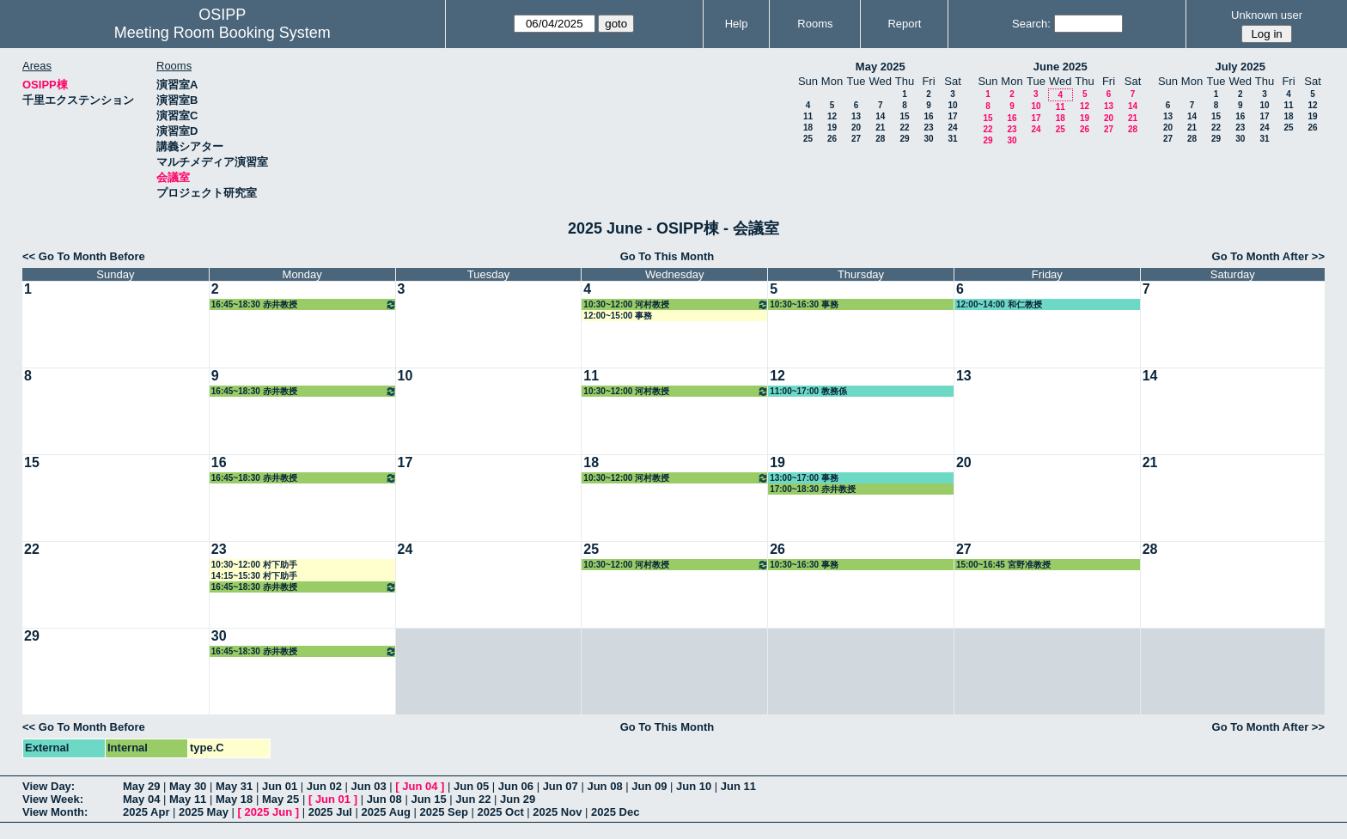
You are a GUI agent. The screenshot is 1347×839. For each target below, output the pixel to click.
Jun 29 (517, 799)
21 (880, 127)
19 (832, 127)
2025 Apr (146, 812)
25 (808, 138)
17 (952, 116)
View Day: (48, 786)
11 (808, 116)
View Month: (55, 812)
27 (856, 138)
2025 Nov (557, 812)
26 (832, 138)
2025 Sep (444, 812)
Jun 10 (693, 786)
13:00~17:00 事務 (804, 478)
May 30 (187, 786)
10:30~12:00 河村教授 (676, 304)
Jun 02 (324, 786)
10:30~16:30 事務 (804, 304)
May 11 (187, 799)
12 (832, 116)
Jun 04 (419, 786)
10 (952, 105)
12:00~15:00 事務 (617, 315)
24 (952, 127)
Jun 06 (515, 786)
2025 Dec (615, 812)
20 (856, 127)
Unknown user (1266, 15)
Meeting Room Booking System (222, 32)
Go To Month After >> (1268, 256)
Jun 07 (560, 786)
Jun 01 (279, 786)
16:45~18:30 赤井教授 (304, 304)
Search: (1031, 23)
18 (808, 127)
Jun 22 (473, 799)
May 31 (234, 786)
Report (904, 23)
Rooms (814, 23)
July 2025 (1240, 66)
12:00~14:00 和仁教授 (999, 304)
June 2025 (1060, 66)
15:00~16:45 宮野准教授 (1003, 564)
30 (928, 138)
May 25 (280, 799)
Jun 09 (649, 786)
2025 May (204, 812)
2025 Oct (501, 812)
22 (904, 127)
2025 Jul (330, 812)
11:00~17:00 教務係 (808, 391)
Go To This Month (667, 256)
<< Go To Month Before (83, 256)
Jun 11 (738, 786)
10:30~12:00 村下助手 (254, 564)
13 (856, 116)
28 (880, 138)
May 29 (141, 786)
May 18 (234, 799)
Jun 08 (604, 786)
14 (880, 116)
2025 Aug (386, 812)
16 (928, 116)
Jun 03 (369, 786)
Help (736, 23)
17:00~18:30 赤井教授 (813, 489)
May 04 (141, 799)
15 (904, 116)
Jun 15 (428, 799)
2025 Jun (268, 812)
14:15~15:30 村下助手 (254, 576)
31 (952, 138)
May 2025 (880, 66)
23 (928, 127)
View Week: (52, 799)
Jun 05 (471, 786)
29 (904, 138)
